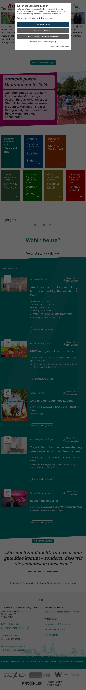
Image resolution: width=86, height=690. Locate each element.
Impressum (54, 46)
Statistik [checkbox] (35, 18)
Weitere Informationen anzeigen (43, 41)
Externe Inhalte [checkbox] (48, 18)
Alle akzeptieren (43, 24)
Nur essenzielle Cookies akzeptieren (43, 37)
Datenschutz (64, 46)
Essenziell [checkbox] (23, 18)
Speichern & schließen (43, 30)
